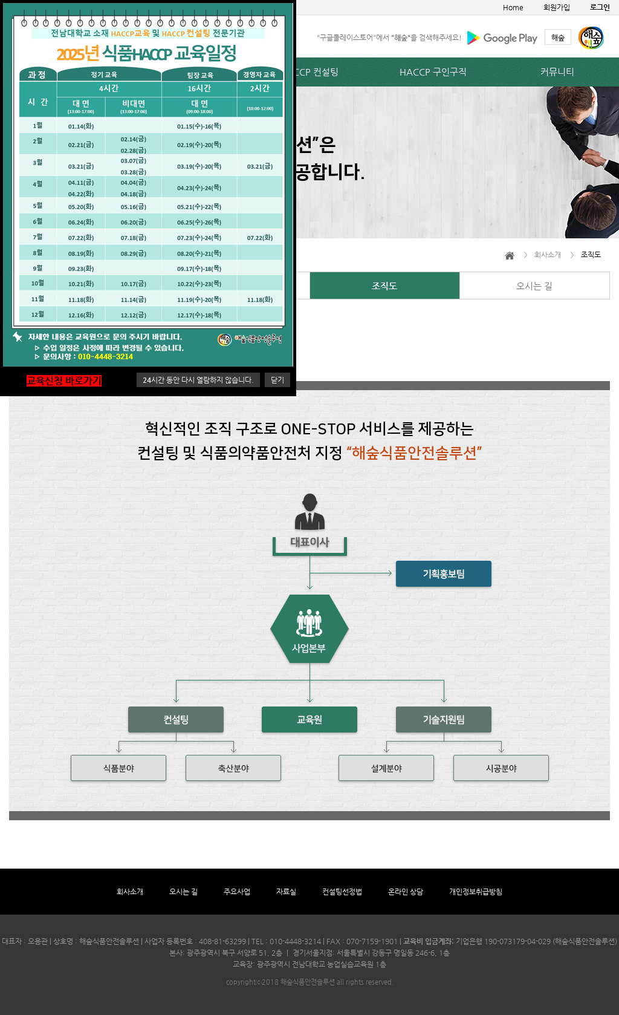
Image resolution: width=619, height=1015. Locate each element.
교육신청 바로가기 (64, 381)
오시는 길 (534, 286)
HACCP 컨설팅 (309, 72)
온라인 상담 (405, 891)
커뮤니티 (557, 72)
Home (513, 7)
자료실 (286, 891)
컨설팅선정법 (342, 891)
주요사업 (237, 891)
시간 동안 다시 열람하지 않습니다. (198, 380)
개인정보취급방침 (475, 891)
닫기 (277, 380)
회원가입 (556, 7)
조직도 (384, 286)
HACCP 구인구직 (433, 72)
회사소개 (130, 891)
